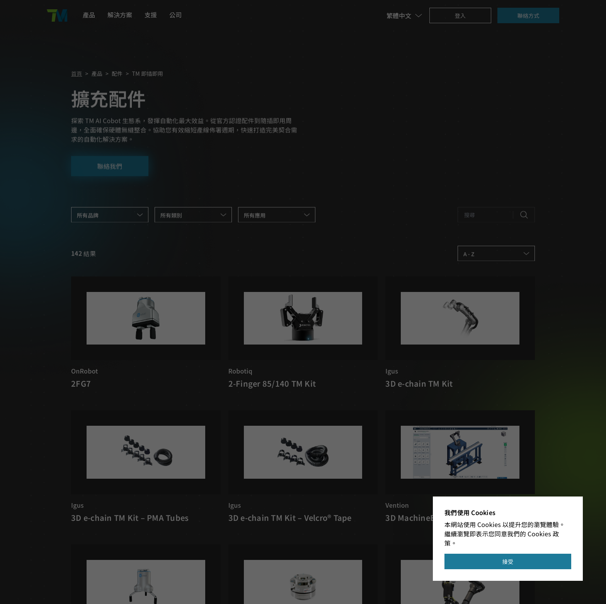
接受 (508, 561)
